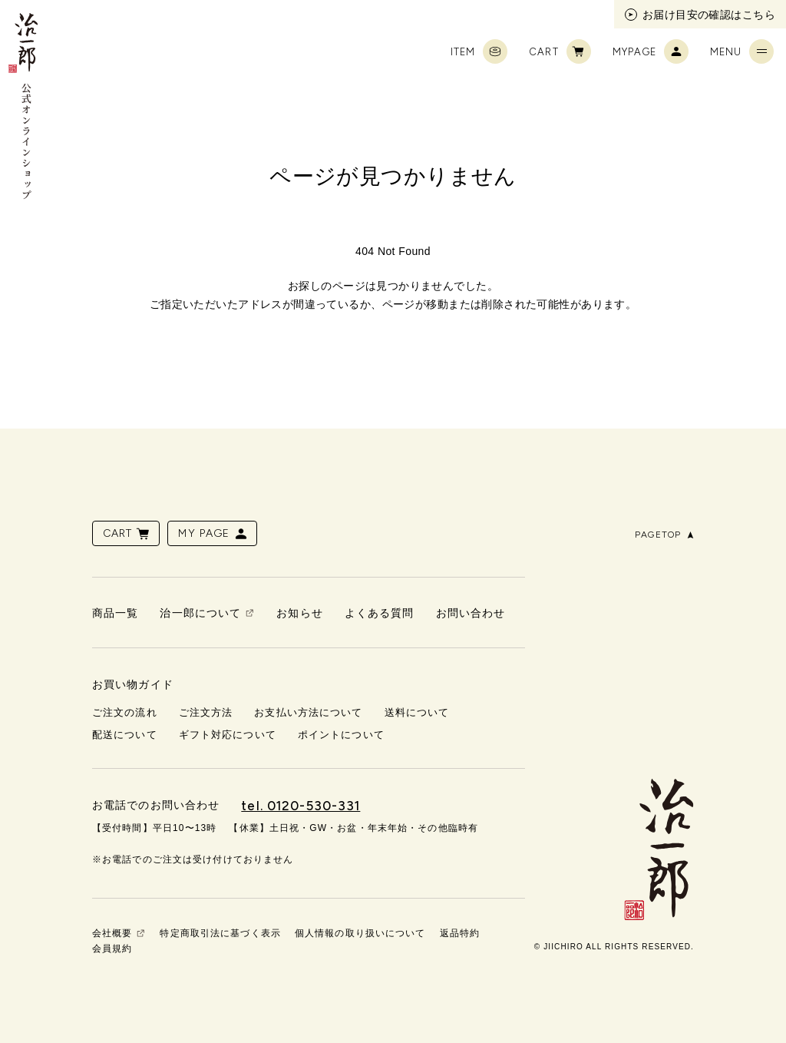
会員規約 (112, 948)
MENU (742, 51)
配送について (124, 734)
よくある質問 (379, 613)
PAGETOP (664, 534)
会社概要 (112, 933)
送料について (417, 712)
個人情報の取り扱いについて (360, 933)
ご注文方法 (206, 712)
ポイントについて (341, 734)
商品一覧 (115, 613)
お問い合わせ (471, 613)
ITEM (479, 51)
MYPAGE (651, 51)
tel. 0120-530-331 (300, 805)
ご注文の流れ (124, 712)
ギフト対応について (227, 734)
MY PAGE (213, 533)
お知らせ (299, 613)
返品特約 (460, 933)
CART (559, 51)
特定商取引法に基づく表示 (220, 933)
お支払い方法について (308, 712)
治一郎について (200, 613)
